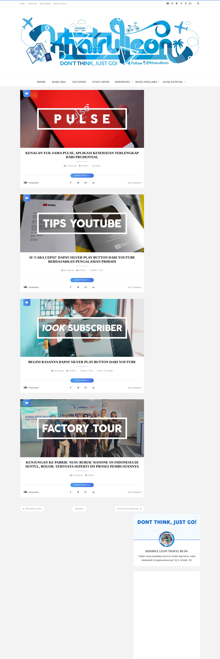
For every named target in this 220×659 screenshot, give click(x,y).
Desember (162, 273)
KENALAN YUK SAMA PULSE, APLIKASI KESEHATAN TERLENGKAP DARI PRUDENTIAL (82, 155)
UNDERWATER (179, 403)
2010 (157, 382)
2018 (157, 361)
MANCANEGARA (146, 81)
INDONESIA (122, 81)
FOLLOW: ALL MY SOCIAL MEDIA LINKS (110, 568)
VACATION (79, 81)
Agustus (161, 291)
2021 (157, 266)
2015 (157, 374)
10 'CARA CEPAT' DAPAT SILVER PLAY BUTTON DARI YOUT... (176, 324)
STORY (84, 270)
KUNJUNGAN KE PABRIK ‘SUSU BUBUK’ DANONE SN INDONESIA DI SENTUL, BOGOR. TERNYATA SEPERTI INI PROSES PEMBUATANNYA (82, 464)
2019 (157, 357)
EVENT (86, 166)
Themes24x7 (159, 650)
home (41, 81)
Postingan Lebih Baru (128, 509)
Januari (161, 351)
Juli (159, 295)
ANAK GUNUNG (173, 81)
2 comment (134, 388)
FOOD (171, 414)
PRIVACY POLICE (60, 4)
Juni (159, 299)
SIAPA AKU (59, 81)
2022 (157, 261)
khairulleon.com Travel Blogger (92, 650)
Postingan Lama (33, 509)
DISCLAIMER (45, 4)
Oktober (161, 282)
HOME (22, 4)
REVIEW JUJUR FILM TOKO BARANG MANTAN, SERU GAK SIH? (176, 344)
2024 (157, 257)
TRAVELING (158, 398)
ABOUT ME (32, 4)
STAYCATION (100, 81)
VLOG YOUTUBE (105, 371)
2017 (157, 365)
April (159, 303)
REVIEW (96, 166)
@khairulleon (135, 650)
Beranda (79, 509)
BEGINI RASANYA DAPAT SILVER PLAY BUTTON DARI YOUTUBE (82, 362)
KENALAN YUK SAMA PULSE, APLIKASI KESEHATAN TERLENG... (176, 317)
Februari (161, 312)
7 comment (134, 287)
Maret (160, 308)
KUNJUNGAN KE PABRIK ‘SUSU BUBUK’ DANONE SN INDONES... (175, 338)
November (162, 278)
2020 (157, 270)
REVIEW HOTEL (185, 414)
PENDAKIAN (158, 414)
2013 (157, 378)
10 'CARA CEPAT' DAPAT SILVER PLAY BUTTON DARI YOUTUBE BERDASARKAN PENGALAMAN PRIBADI (82, 259)
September (162, 286)
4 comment (134, 183)
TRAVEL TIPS (96, 270)
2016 (157, 369)
